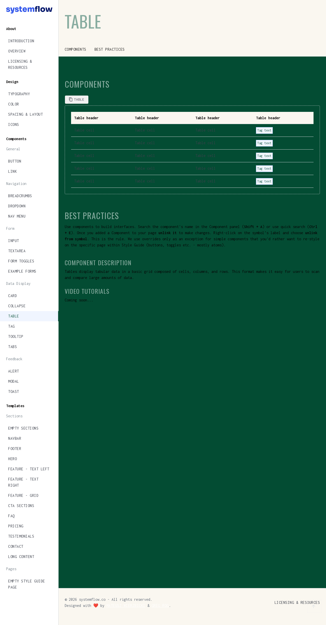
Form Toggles (21, 261)
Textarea (16, 251)
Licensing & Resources (20, 64)
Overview (16, 51)
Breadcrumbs (20, 196)
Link (12, 171)
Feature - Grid (23, 495)
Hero (12, 459)
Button (14, 161)
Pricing (15, 526)
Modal (13, 381)
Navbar (14, 438)
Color (13, 104)
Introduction (21, 41)
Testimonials (21, 536)
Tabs (12, 346)
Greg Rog (160, 605)
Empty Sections (23, 428)
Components (75, 49)
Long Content (21, 556)
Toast (13, 391)
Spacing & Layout (25, 114)
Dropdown (16, 206)
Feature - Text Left (28, 469)
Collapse (16, 306)
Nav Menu (16, 216)
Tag (11, 326)
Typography (19, 94)
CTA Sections (21, 505)
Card (12, 296)
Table (13, 316)
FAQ (11, 516)
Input (13, 240)
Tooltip (15, 336)
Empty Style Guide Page (26, 584)
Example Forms (22, 271)
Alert (13, 371)
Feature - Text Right (23, 482)
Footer (14, 448)
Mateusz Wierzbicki (125, 605)
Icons (13, 124)
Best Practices (109, 49)
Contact (15, 546)
